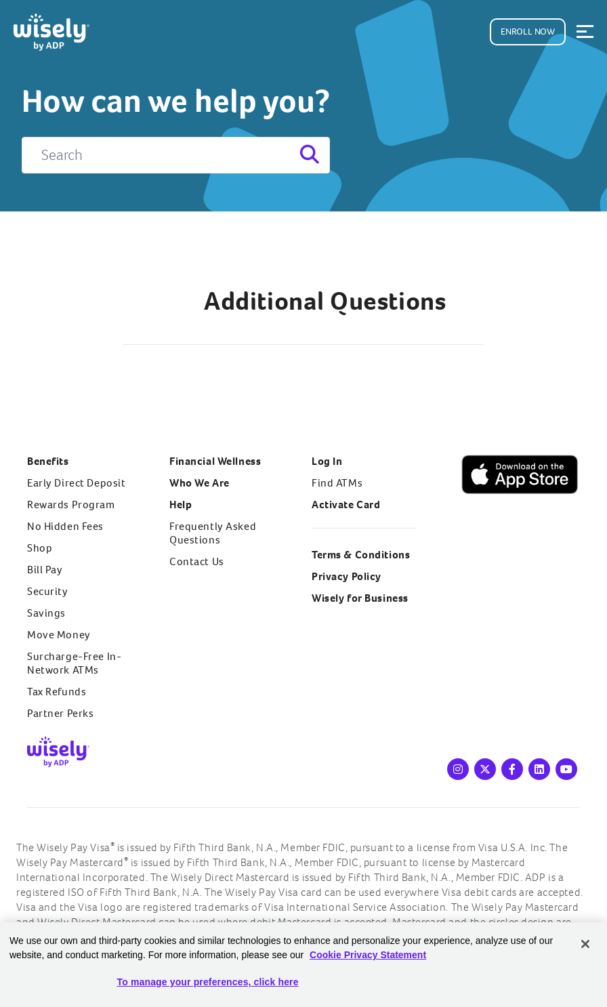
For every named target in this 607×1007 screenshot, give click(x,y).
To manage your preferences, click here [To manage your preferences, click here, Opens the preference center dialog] (208, 982)
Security (47, 591)
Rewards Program (71, 504)
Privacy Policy (346, 576)
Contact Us (196, 561)
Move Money (59, 635)
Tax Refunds (56, 691)
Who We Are (199, 483)
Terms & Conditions (361, 555)
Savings (46, 613)
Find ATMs (337, 483)
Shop (39, 548)
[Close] (585, 944)
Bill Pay (45, 569)
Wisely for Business (360, 598)
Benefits (48, 461)
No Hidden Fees (65, 526)
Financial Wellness (215, 461)
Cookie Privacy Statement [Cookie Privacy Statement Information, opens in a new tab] (368, 954)
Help (180, 504)
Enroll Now (528, 31)
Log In (327, 461)
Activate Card (346, 504)
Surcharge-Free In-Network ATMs (74, 663)
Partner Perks (60, 713)
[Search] (176, 155)
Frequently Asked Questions (212, 533)
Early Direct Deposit (76, 483)
